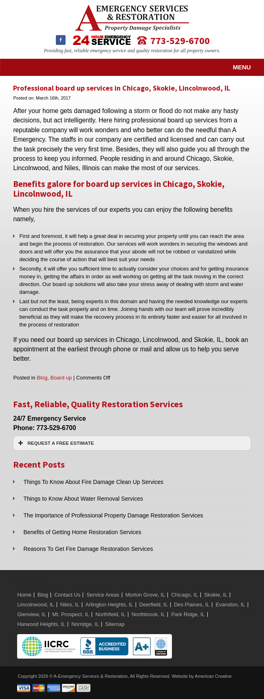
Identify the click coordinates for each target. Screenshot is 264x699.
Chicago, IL (184, 595)
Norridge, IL (85, 624)
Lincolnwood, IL (35, 604)
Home (24, 595)
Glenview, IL (31, 614)
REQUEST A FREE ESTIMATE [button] (55, 443)
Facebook (61, 40)
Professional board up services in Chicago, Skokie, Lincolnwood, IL (121, 88)
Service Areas (102, 595)
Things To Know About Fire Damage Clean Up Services (93, 482)
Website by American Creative (201, 676)
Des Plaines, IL (191, 604)
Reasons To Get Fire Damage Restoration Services (88, 549)
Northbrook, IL (148, 614)
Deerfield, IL (153, 604)
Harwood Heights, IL (41, 624)
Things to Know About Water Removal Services (83, 498)
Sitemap (115, 624)
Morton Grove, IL (145, 595)
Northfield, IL (110, 614)
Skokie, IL (215, 595)
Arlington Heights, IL (109, 604)
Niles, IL (69, 604)
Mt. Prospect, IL (70, 614)
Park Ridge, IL (188, 614)
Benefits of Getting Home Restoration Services (82, 532)
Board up (61, 378)
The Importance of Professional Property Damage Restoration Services (113, 515)
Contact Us (67, 595)
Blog (42, 378)
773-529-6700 (180, 40)
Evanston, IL (230, 604)
